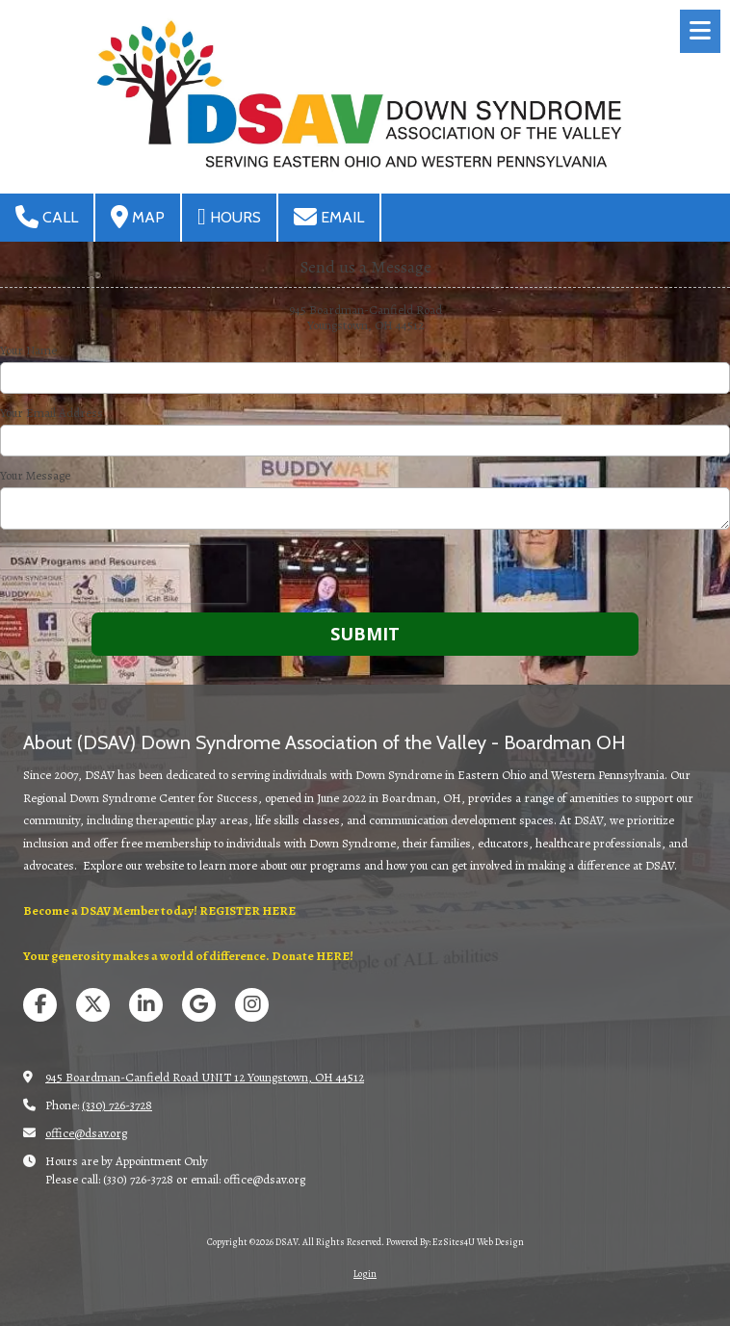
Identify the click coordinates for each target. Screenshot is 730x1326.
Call (46, 216)
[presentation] (123, 574)
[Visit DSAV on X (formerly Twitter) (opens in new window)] (93, 1005)
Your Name (28, 350)
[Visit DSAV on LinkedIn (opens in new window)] (146, 1005)
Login (365, 1273)
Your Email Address (51, 413)
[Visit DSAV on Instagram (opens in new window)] (252, 1005)
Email (329, 216)
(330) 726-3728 (117, 1105)
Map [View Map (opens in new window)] (138, 216)
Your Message (35, 475)
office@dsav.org (86, 1133)
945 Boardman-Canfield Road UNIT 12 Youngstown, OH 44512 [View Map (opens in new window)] (204, 1077)
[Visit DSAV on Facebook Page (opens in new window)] (40, 1005)
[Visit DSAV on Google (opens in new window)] (199, 1005)
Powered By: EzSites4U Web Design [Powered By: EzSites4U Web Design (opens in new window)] (455, 1241)
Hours (229, 216)
